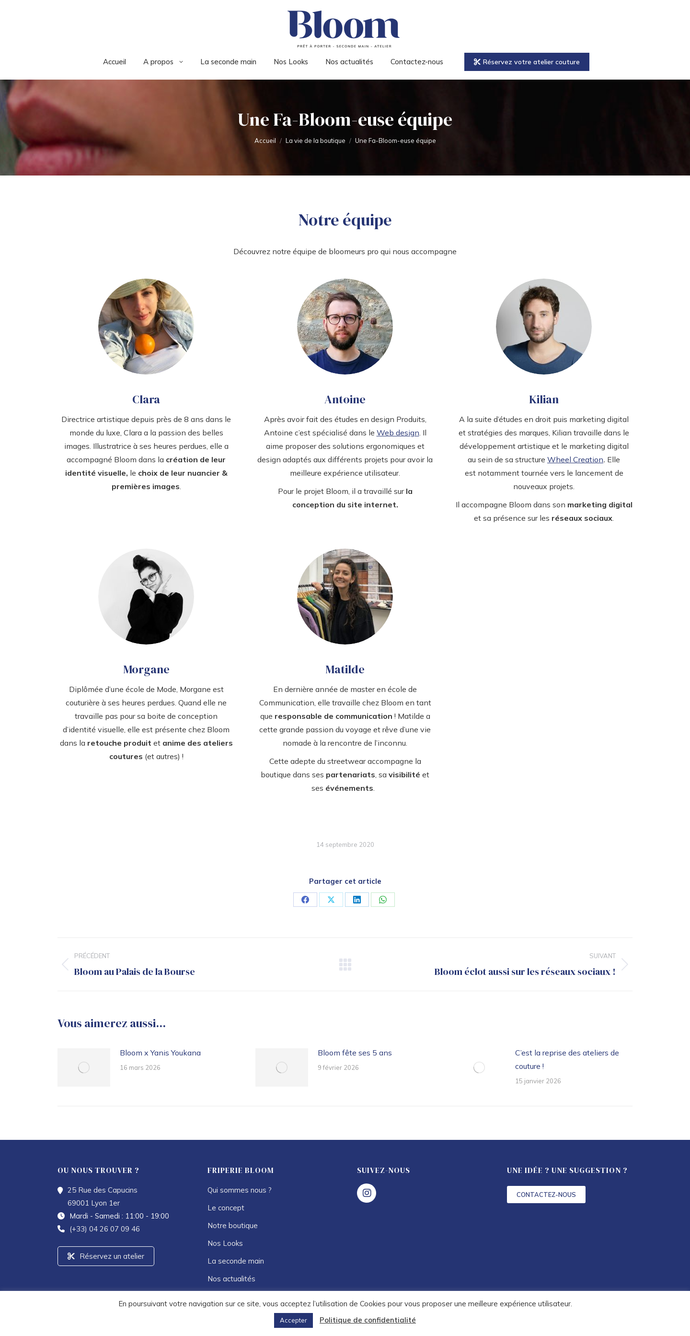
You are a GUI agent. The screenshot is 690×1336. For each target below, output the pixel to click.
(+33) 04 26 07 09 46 (104, 1228)
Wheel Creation (575, 459)
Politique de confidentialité (368, 1319)
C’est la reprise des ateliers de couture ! (567, 1059)
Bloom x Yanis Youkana (160, 1052)
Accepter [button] (293, 1320)
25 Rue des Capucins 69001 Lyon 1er (295, 8)
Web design (398, 432)
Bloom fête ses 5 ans (355, 1052)
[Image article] (84, 1067)
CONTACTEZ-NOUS (546, 1194)
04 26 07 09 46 (197, 8)
